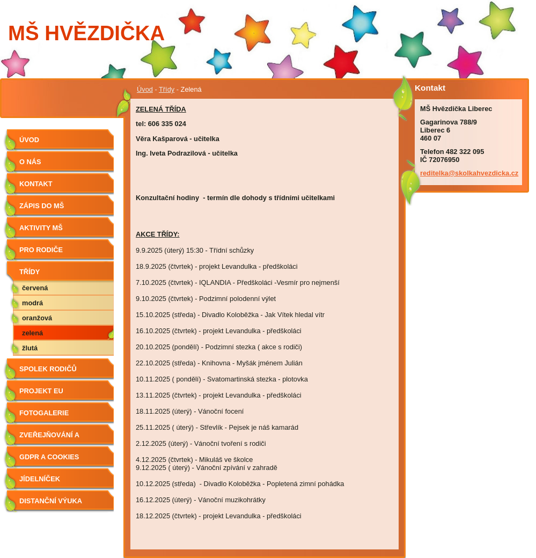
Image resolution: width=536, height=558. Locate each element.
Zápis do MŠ (41, 206)
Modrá (32, 303)
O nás (30, 162)
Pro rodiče (41, 250)
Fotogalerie (44, 413)
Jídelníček (39, 479)
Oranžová (37, 318)
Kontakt (36, 184)
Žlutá (30, 348)
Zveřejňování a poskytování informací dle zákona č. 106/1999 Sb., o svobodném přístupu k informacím (62, 438)
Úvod (145, 89)
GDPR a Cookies (49, 457)
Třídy (166, 89)
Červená (35, 288)
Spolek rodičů (48, 369)
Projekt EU (41, 391)
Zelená (32, 333)
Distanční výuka (50, 501)
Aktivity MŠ (41, 228)
